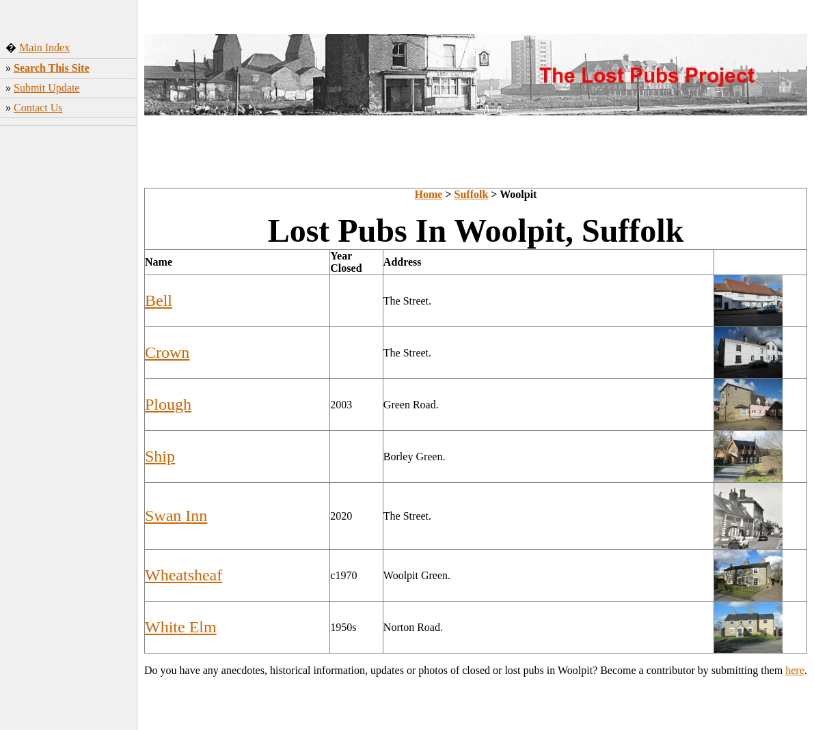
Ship (160, 456)
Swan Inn (176, 515)
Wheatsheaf (183, 575)
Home (429, 194)
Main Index (44, 47)
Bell (158, 300)
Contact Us (38, 107)
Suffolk (472, 194)
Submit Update (46, 88)
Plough (168, 404)
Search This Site (52, 68)
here (794, 670)
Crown (167, 352)
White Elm (181, 627)
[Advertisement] (68, 222)
